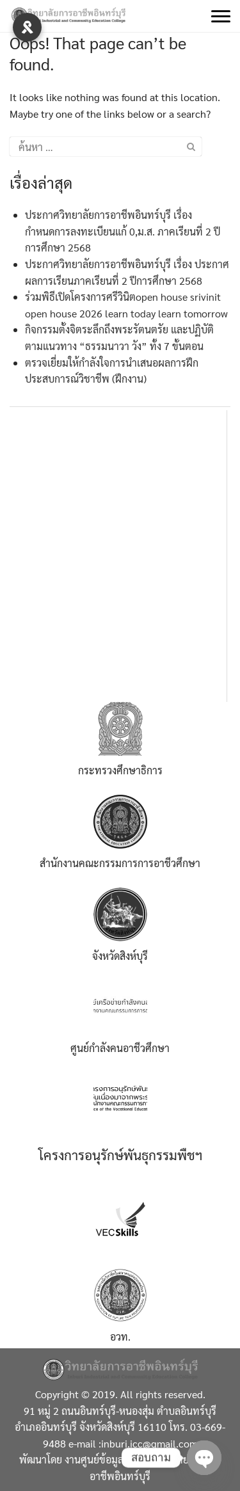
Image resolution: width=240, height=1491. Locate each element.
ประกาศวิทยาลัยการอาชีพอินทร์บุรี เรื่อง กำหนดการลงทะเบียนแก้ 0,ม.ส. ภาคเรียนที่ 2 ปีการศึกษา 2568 (122, 231)
